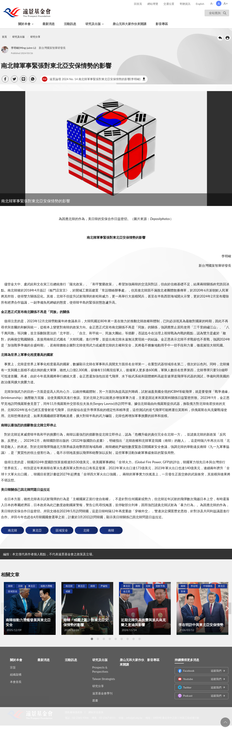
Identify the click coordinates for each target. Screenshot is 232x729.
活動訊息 (70, 24)
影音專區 (162, 24)
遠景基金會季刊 (102, 690)
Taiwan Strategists (103, 676)
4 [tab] (110, 639)
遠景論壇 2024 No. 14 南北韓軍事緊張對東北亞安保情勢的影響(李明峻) (91, 79)
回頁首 (225, 722)
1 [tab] (92, 639)
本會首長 (15, 679)
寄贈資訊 (185, 3)
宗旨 (13, 664)
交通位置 (168, 3)
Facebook (199, 668)
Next (227, 608)
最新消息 (48, 24)
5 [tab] (116, 639)
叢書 (95, 697)
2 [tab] (98, 639)
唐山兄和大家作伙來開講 (129, 24)
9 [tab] (139, 639)
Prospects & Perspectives (100, 667)
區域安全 (62, 530)
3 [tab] (104, 639)
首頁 (4, 36)
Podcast (199, 693)
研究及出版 (93, 24)
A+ (226, 3)
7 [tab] (127, 639)
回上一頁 (220, 38)
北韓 (86, 530)
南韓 (111, 530)
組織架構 (15, 671)
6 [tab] (122, 639)
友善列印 (228, 38)
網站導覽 (152, 3)
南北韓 (12, 530)
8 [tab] (133, 639)
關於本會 (24, 24)
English (200, 3)
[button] (5, 79)
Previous (5, 608)
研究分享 (35, 36)
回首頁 (138, 3)
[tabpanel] (30, 608)
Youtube (199, 676)
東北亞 (37, 530)
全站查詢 (214, 13)
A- (211, 3)
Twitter (199, 685)
